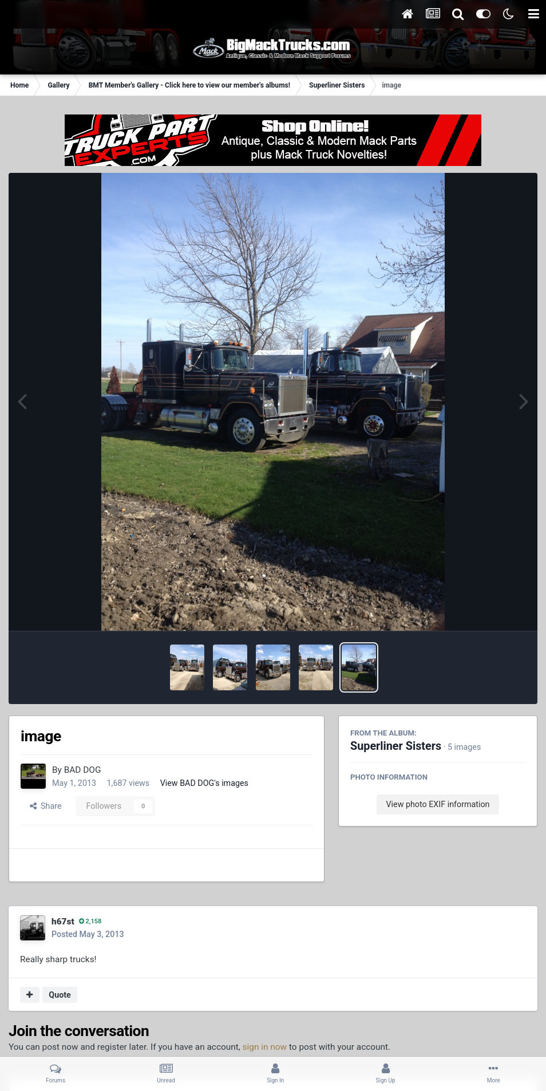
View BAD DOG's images (204, 783)
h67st (63, 921)
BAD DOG (82, 770)
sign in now (265, 1047)
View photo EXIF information (437, 804)
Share (46, 806)
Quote (60, 994)
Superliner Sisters (395, 746)
